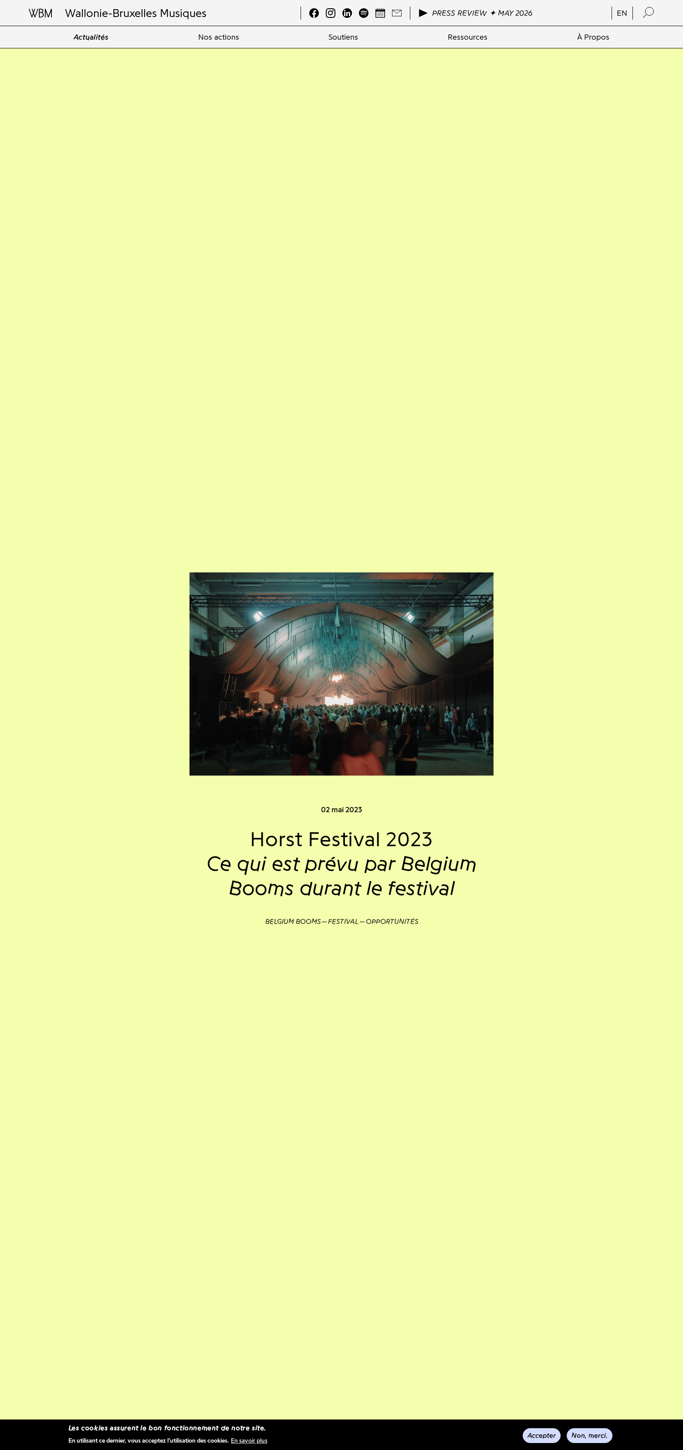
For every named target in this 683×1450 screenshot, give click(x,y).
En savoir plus (249, 1441)
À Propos (593, 37)
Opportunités (392, 921)
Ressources (467, 37)
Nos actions (218, 37)
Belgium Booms (293, 921)
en (622, 13)
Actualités (91, 37)
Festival (343, 921)
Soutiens (343, 37)
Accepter (541, 1436)
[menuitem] (91, 37)
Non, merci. (589, 1436)
